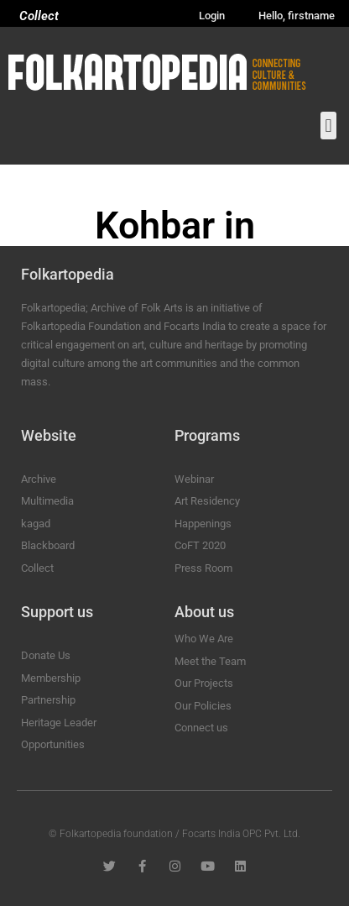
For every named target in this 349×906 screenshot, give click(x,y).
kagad (35, 523)
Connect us (201, 727)
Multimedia (47, 501)
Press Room (203, 568)
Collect (39, 16)
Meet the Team (210, 661)
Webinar (194, 479)
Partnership (48, 700)
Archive (38, 479)
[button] (328, 125)
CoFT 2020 (200, 545)
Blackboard (48, 545)
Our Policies (203, 705)
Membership (51, 678)
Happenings (203, 523)
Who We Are (203, 638)
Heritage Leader (58, 722)
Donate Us (45, 655)
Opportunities (53, 744)
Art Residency (207, 501)
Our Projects (203, 683)
